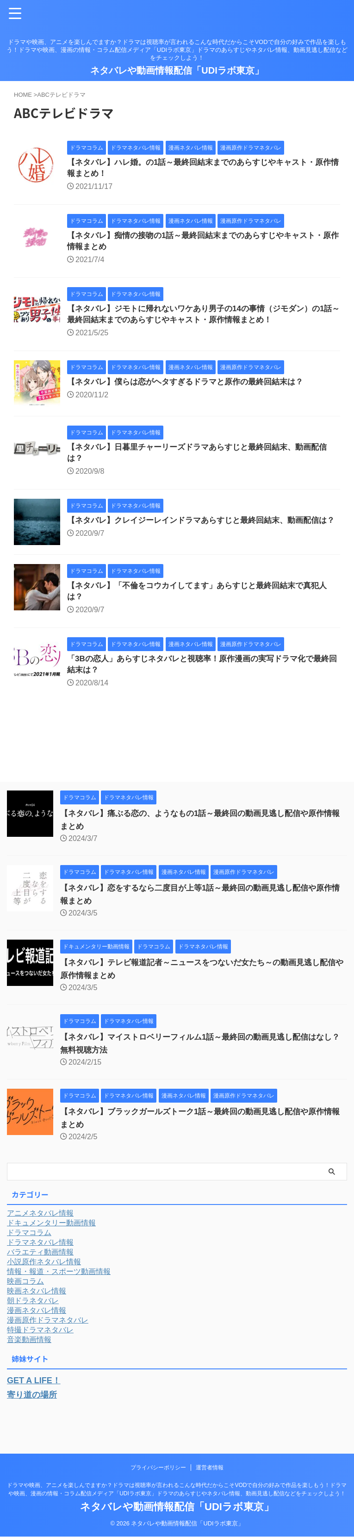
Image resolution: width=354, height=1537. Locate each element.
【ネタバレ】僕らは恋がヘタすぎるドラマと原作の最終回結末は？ (192, 388)
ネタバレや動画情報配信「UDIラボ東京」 (176, 70)
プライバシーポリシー (158, 1468)
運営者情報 (210, 1468)
